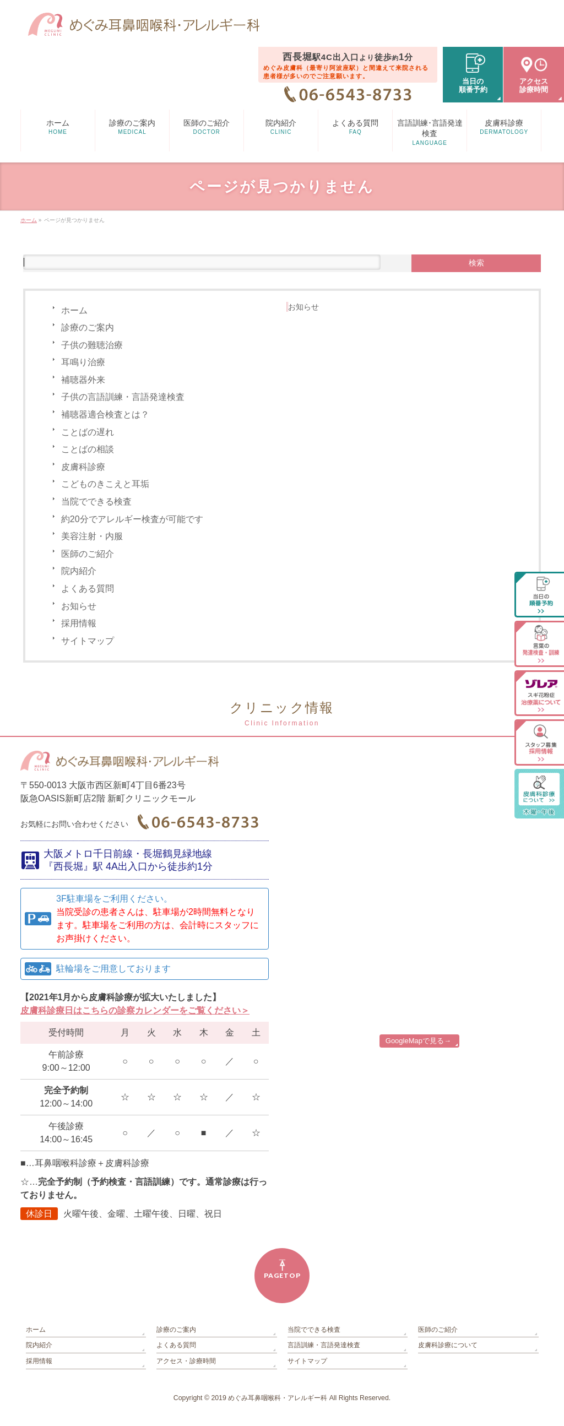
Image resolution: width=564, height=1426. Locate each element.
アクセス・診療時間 (186, 1361)
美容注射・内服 (92, 536)
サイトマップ (87, 641)
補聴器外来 (83, 379)
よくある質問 (87, 588)
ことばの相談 (87, 449)
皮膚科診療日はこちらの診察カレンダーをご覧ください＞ (135, 1010)
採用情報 (78, 623)
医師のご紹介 (87, 554)
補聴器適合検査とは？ (105, 414)
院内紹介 (78, 571)
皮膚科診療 (83, 466)
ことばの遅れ (87, 432)
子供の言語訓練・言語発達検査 (123, 397)
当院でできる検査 (96, 501)
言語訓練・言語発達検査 (324, 1345)
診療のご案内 (87, 327)
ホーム (74, 310)
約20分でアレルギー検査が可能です (132, 519)
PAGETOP (282, 1275)
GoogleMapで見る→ (418, 1041)
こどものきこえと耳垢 (105, 484)
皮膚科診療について (448, 1345)
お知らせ (78, 606)
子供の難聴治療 (92, 345)
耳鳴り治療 (83, 362)
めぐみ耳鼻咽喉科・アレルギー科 (277, 1398)
